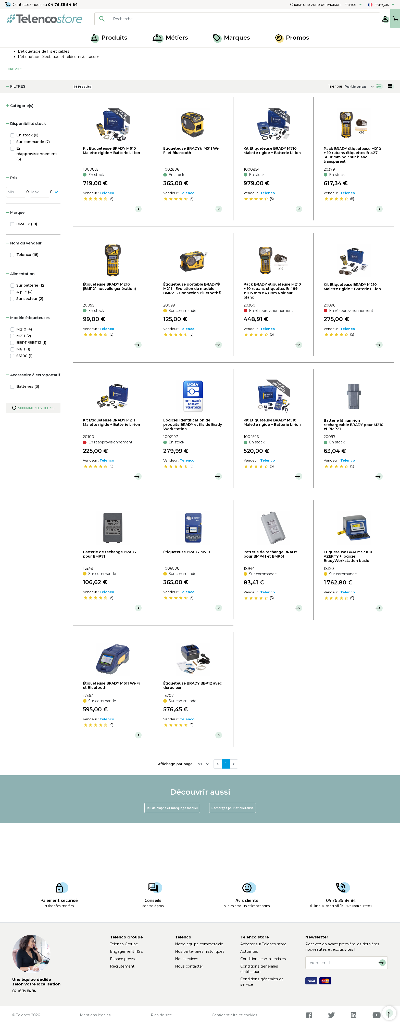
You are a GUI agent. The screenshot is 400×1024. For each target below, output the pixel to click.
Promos (292, 37)
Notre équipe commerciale (199, 944)
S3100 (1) (24, 403)
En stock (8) (27, 182)
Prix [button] (11, 225)
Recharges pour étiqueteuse (232, 855)
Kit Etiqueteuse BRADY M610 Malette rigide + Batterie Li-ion (111, 198)
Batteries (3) (27, 434)
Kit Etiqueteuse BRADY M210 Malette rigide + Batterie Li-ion (352, 334)
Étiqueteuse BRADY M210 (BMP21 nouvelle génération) (109, 333)
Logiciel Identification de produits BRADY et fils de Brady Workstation (192, 472)
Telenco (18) (27, 302)
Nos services (186, 959)
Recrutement (122, 966)
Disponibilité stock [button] (26, 171)
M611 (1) (23, 396)
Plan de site (161, 1015)
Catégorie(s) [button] (19, 153)
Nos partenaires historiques (199, 951)
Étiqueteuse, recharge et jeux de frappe (78, 53)
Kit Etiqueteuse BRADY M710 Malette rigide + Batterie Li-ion (272, 198)
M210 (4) (24, 376)
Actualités (249, 951)
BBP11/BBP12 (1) (31, 390)
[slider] (95, 246)
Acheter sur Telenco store (263, 944)
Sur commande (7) (33, 189)
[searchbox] (228, 19)
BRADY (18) (26, 271)
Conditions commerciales (263, 959)
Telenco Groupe (124, 944)
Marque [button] (15, 260)
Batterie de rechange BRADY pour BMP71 (109, 601)
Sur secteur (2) (29, 346)
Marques (231, 37)
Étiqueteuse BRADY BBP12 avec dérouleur (192, 732)
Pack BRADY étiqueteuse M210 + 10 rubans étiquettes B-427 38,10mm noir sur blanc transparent (352, 202)
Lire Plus (15, 116)
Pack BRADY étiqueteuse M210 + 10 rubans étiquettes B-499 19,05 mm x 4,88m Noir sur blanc (272, 338)
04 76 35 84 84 (64, 4)
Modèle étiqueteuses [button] (28, 365)
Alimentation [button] (20, 321)
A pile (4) (24, 339)
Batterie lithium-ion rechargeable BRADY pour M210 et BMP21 (353, 472)
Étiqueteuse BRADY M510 (186, 599)
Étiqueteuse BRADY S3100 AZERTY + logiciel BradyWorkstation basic (348, 603)
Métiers (170, 37)
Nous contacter (189, 966)
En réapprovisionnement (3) (36, 201)
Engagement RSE (126, 951)
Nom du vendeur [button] (24, 290)
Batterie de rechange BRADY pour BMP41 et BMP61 (270, 601)
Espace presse (123, 959)
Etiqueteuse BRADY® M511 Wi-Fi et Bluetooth (191, 198)
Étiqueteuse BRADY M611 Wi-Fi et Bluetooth (111, 732)
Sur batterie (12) (30, 333)
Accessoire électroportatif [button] (33, 422)
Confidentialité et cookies (234, 1015)
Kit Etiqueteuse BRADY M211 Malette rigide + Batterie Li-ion (111, 469)
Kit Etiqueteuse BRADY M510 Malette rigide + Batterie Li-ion (272, 469)
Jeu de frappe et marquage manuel (172, 855)
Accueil (14, 53)
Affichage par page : (176, 811)
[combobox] (220, 19)
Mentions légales (95, 1015)
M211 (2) (23, 383)
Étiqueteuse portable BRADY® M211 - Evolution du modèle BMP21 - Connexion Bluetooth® (192, 336)
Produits (109, 37)
